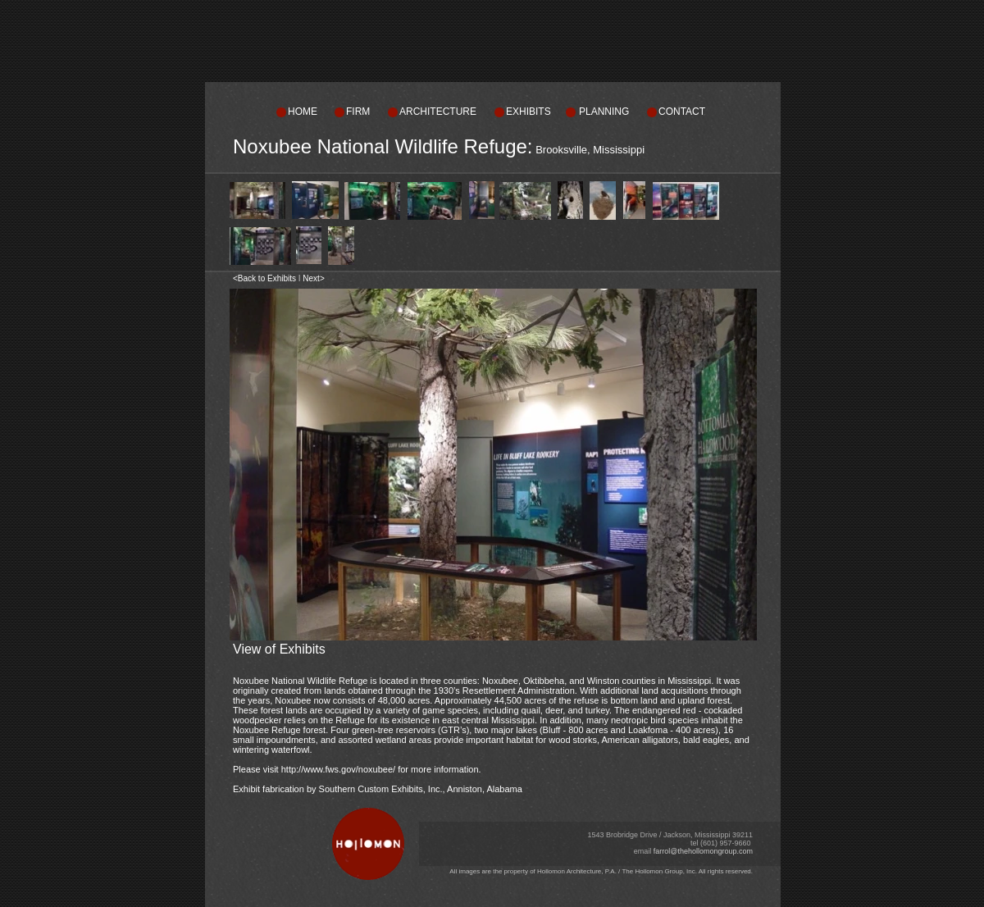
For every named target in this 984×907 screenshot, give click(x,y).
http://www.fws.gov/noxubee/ (338, 769)
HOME (302, 111)
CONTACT (681, 111)
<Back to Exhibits (264, 278)
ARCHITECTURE (437, 111)
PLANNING (604, 111)
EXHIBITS (528, 111)
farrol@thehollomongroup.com (703, 851)
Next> (313, 278)
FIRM (358, 111)
